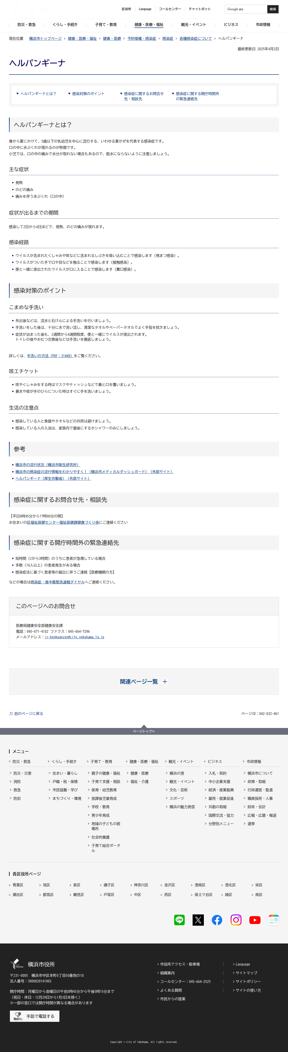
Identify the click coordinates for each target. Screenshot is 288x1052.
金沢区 (169, 885)
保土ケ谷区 (204, 894)
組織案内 (167, 973)
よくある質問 (171, 990)
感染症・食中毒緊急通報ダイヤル (58, 582)
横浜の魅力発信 (182, 807)
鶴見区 (78, 894)
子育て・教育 (101, 761)
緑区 (228, 894)
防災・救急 (22, 761)
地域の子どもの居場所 (106, 826)
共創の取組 (218, 807)
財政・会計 (257, 807)
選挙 (251, 823)
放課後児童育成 (104, 798)
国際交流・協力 (221, 815)
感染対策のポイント (88, 93)
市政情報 (254, 761)
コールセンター (170, 9)
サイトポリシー (248, 981)
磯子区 (109, 885)
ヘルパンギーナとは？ (38, 93)
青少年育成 (101, 815)
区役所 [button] (126, 9)
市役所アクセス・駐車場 (180, 964)
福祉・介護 (139, 781)
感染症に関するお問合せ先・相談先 (144, 96)
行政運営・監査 (260, 790)
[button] (144, 681)
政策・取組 (257, 781)
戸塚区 (109, 894)
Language (243, 964)
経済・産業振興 (221, 790)
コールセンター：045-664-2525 (185, 981)
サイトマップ (246, 973)
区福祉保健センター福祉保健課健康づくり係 (63, 522)
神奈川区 (141, 885)
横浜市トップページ (45, 38)
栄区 (259, 885)
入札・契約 (218, 773)
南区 (259, 894)
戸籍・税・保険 (65, 781)
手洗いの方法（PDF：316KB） (50, 356)
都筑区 (48, 894)
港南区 (200, 885)
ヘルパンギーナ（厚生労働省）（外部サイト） (53, 478)
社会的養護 (101, 837)
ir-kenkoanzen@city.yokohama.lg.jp (74, 637)
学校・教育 (101, 807)
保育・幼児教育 (104, 790)
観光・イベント (181, 761)
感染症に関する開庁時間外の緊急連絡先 (197, 96)
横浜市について (260, 773)
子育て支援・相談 (106, 781)
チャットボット (200, 9)
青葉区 (18, 885)
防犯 (17, 798)
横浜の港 (177, 773)
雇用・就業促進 (221, 798)
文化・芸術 (179, 790)
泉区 (77, 885)
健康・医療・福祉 (82, 38)
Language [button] (145, 9)
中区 (137, 894)
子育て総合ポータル (106, 848)
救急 (17, 790)
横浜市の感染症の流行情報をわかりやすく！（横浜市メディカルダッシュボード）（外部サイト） (95, 472)
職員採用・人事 (260, 798)
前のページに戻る (28, 713)
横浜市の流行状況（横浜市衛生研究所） (48, 465)
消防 (17, 781)
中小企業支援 (219, 781)
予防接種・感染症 (141, 38)
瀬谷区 (18, 894)
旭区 (46, 885)
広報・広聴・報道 (262, 815)
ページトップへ (144, 731)
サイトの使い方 (248, 990)
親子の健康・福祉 (106, 773)
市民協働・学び (65, 790)
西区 (167, 894)
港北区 (230, 885)
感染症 (167, 38)
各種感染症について (196, 38)
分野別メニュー (221, 823)
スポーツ (177, 798)
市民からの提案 (172, 999)
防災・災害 (23, 773)
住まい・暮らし (65, 773)
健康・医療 (112, 38)
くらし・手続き (64, 761)
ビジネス (215, 761)
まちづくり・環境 (66, 798)
